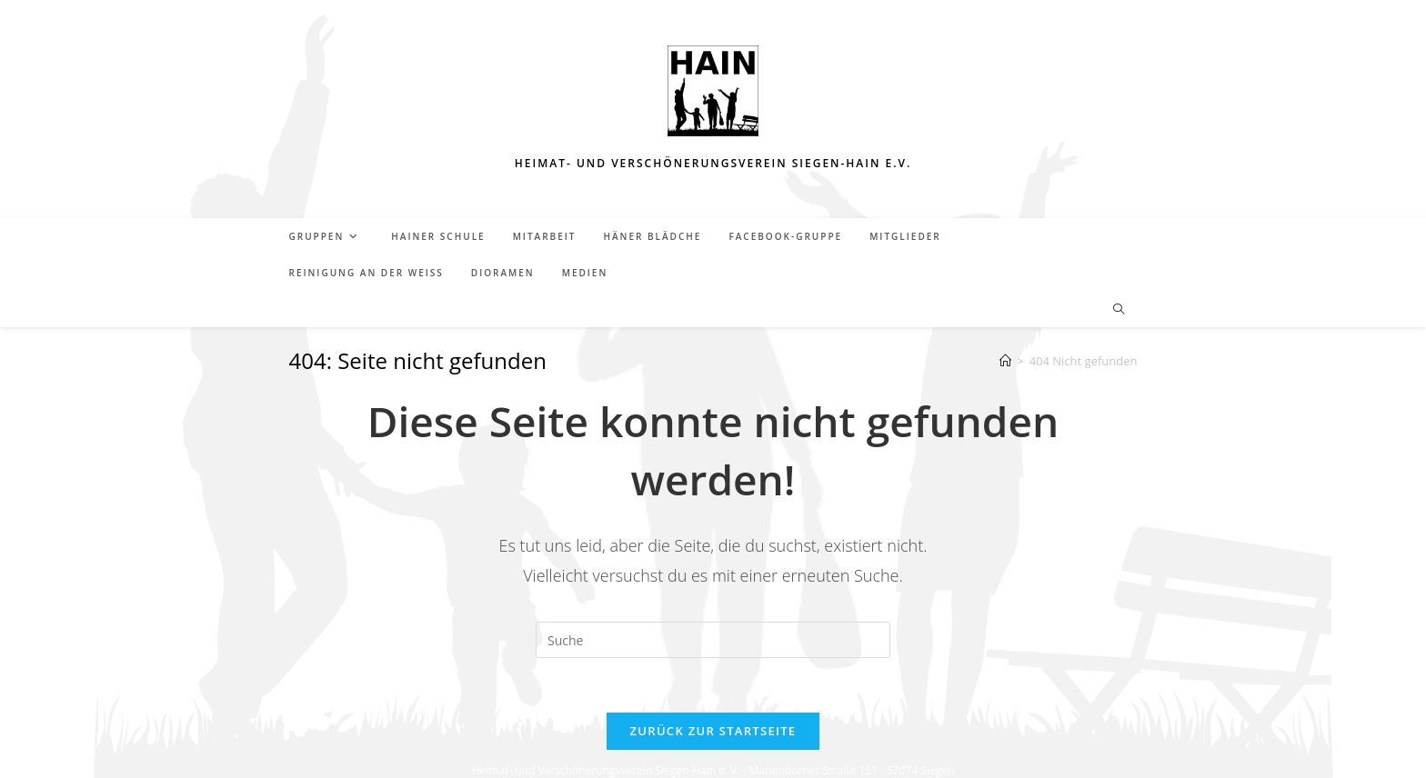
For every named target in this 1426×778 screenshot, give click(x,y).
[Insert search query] (713, 640)
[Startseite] (1005, 361)
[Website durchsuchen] (1118, 310)
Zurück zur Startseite (713, 731)
